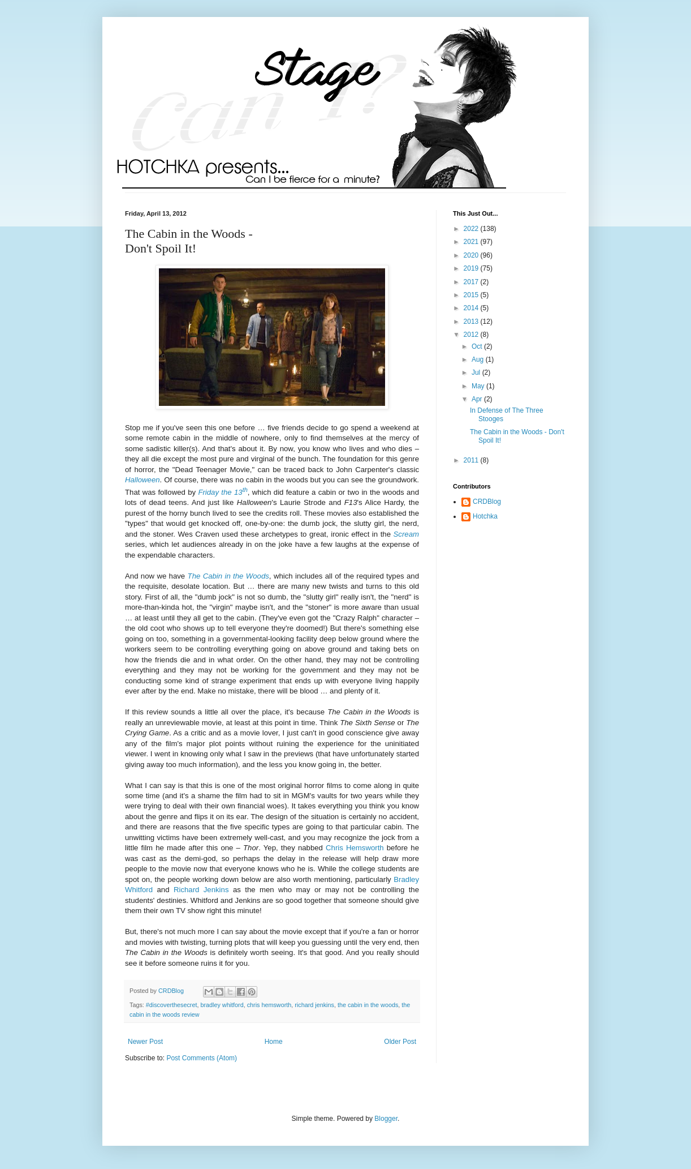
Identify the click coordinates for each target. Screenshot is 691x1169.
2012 (472, 335)
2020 (472, 255)
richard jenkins (314, 1004)
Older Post (400, 1042)
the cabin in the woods (368, 1004)
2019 (472, 268)
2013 (472, 322)
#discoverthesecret (171, 1004)
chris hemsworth (269, 1004)
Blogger (386, 1119)
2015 (472, 295)
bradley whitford (221, 1004)
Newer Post (145, 1042)
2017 (472, 282)
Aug (479, 359)
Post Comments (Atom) (201, 1058)
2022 (472, 229)
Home (274, 1042)
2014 (472, 308)
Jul (477, 372)
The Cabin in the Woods (228, 576)
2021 (472, 242)
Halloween (142, 480)
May (479, 386)
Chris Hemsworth (355, 847)
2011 (472, 460)
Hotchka (485, 516)
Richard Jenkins (201, 889)
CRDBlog (487, 502)
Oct (478, 346)
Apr (478, 399)
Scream (406, 534)
